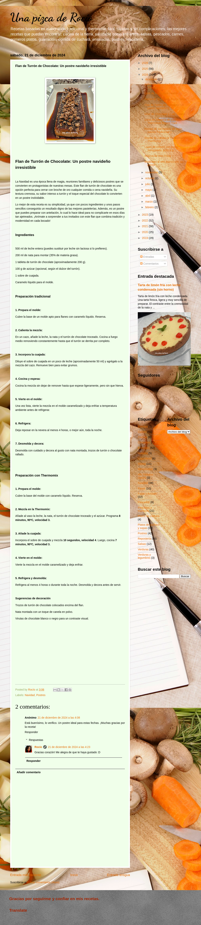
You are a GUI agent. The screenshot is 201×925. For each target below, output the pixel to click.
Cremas (142, 437)
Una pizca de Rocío (51, 17)
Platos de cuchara (148, 516)
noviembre (152, 172)
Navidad (30, 695)
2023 (145, 214)
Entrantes (143, 448)
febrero (150, 207)
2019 (145, 238)
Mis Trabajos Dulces (145, 476)
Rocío (38, 747)
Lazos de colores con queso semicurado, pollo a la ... (161, 149)
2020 (145, 232)
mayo (149, 189)
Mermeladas (145, 469)
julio (148, 184)
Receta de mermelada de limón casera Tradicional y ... (163, 130)
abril (148, 195)
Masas (142, 463)
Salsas (142, 544)
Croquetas (144, 442)
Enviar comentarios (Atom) (43, 882)
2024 (145, 74)
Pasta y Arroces (147, 493)
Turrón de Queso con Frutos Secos (165, 99)
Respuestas (36, 740)
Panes (141, 488)
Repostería (144, 538)
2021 (145, 226)
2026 (145, 62)
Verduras (143, 549)
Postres (41, 695)
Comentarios (149, 263)
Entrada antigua (118, 875)
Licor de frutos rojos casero (160, 93)
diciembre (151, 79)
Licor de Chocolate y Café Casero (164, 114)
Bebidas (143, 426)
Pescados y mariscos (145, 509)
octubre (150, 178)
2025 (145, 68)
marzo (149, 201)
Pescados (144, 502)
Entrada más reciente (25, 875)
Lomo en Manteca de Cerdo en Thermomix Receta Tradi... (163, 121)
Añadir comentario (29, 772)
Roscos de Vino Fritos (157, 156)
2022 (145, 220)
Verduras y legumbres (144, 556)
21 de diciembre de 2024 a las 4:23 (69, 747)
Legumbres (144, 458)
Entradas (147, 256)
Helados (143, 453)
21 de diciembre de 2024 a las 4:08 (59, 717)
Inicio (74, 875)
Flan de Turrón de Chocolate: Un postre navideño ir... (164, 107)
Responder (31, 732)
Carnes (142, 431)
